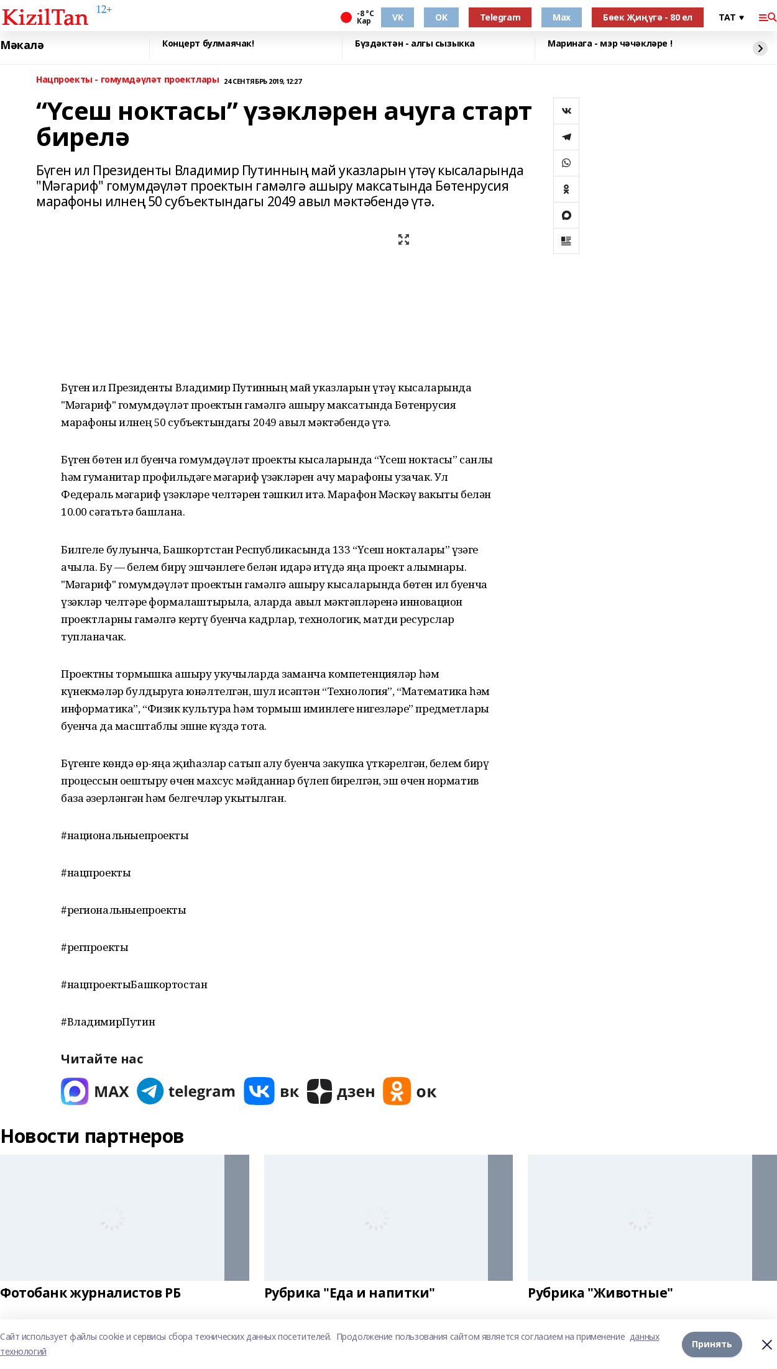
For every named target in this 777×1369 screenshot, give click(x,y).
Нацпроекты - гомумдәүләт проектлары (127, 80)
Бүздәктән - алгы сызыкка (415, 44)
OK (441, 17)
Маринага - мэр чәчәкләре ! (610, 44)
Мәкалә (22, 45)
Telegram (500, 17)
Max (562, 17)
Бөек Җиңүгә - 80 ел (647, 17)
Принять (712, 1344)
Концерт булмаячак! (208, 44)
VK (397, 17)
